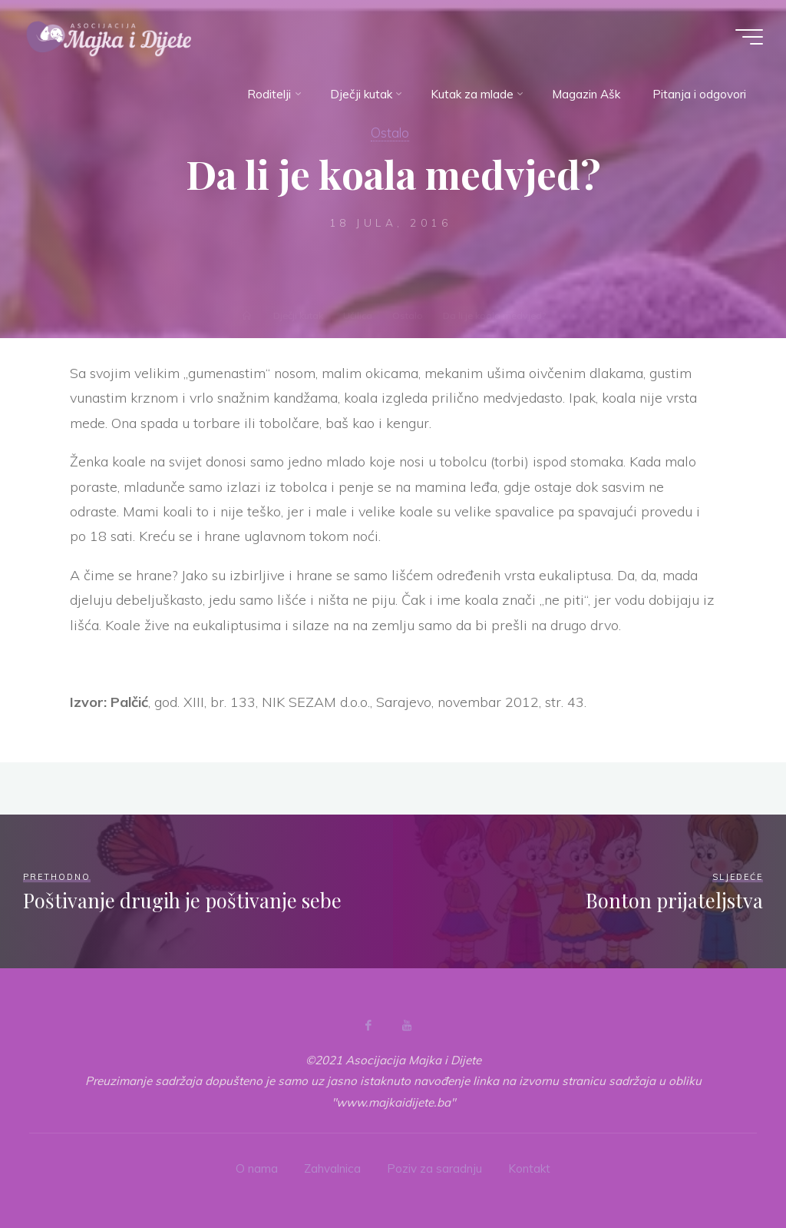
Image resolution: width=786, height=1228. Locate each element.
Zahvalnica (332, 1168)
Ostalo (390, 132)
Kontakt (529, 1168)
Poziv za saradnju (434, 1168)
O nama (257, 1168)
